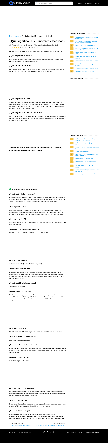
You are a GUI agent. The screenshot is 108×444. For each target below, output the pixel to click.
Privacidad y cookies (92, 432)
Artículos (79, 3)
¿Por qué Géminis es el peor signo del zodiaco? (85, 166)
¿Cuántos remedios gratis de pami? (84, 158)
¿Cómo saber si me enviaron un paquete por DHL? (86, 64)
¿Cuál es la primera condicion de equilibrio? (86, 60)
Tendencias (88, 3)
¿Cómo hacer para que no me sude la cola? (86, 174)
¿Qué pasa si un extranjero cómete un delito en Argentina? (87, 170)
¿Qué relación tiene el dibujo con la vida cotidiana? (85, 57)
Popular (96, 3)
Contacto (81, 432)
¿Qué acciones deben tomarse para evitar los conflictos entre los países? (86, 42)
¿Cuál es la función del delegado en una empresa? (51, 425)
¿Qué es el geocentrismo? (82, 151)
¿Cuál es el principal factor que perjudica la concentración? (86, 38)
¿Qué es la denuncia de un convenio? (20, 425)
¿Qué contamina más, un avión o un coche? (87, 68)
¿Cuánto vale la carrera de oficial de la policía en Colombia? (85, 53)
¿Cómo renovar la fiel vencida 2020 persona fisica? (87, 147)
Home (11, 36)
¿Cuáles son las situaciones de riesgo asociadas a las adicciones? (85, 139)
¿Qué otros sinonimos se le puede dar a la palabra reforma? (86, 49)
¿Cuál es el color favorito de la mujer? (85, 71)
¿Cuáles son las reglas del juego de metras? (84, 143)
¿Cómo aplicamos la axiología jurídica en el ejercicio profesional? (86, 155)
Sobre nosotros (71, 432)
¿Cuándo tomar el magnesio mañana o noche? (85, 162)
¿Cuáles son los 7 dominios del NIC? (85, 45)
